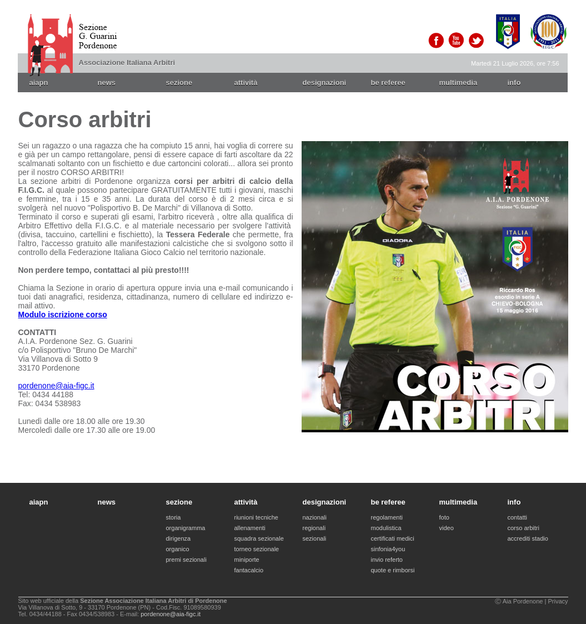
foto (444, 517)
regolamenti (387, 517)
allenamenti (250, 528)
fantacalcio (249, 570)
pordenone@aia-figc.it (56, 385)
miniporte (246, 559)
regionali (314, 528)
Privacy (558, 601)
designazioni (325, 82)
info (514, 82)
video (446, 528)
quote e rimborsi (393, 570)
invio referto (387, 559)
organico (177, 549)
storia (173, 517)
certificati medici (392, 538)
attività (246, 82)
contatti (517, 517)
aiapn (38, 82)
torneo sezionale (256, 549)
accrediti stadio (528, 538)
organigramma (186, 528)
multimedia (458, 82)
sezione (179, 82)
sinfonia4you (388, 549)
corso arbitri (523, 528)
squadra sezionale (259, 538)
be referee (388, 82)
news (107, 82)
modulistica (386, 528)
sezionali (315, 538)
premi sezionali (186, 559)
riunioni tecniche (256, 517)
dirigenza (178, 538)
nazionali (315, 517)
